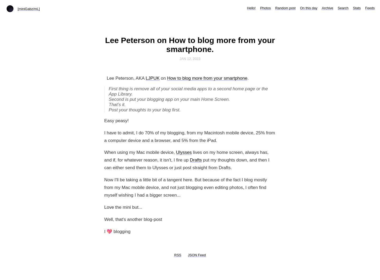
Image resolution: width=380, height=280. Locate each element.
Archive (327, 8)
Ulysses (184, 152)
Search (343, 8)
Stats (357, 8)
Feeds (370, 8)
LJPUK (153, 78)
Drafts (196, 160)
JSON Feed (197, 255)
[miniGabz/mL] (29, 9)
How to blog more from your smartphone (207, 78)
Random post (285, 8)
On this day (308, 8)
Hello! (251, 8)
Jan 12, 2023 (190, 59)
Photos (265, 8)
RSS (177, 255)
